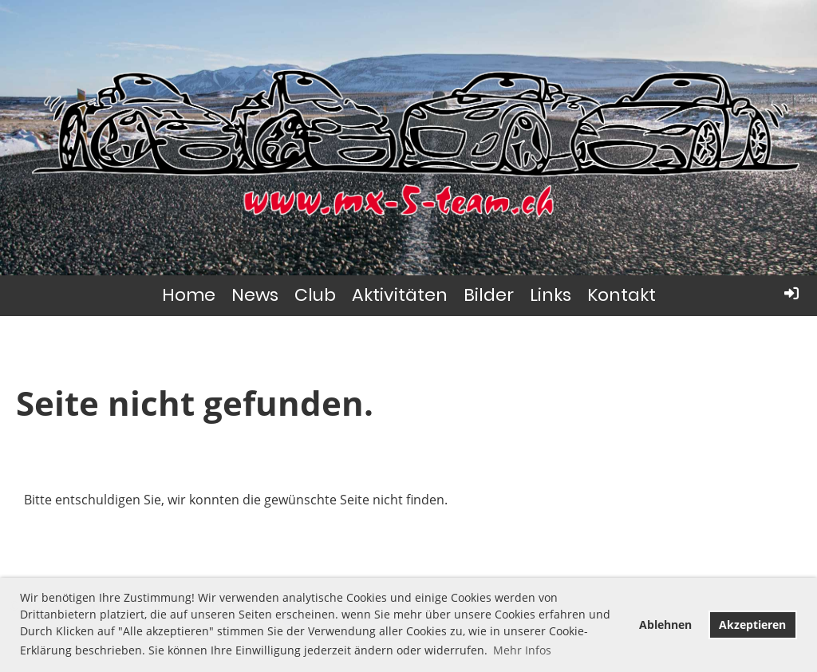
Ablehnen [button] (665, 624)
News (254, 295)
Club (315, 295)
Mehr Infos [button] (522, 650)
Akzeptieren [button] (752, 624)
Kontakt (621, 295)
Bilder (489, 295)
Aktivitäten (400, 295)
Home (188, 295)
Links (550, 295)
